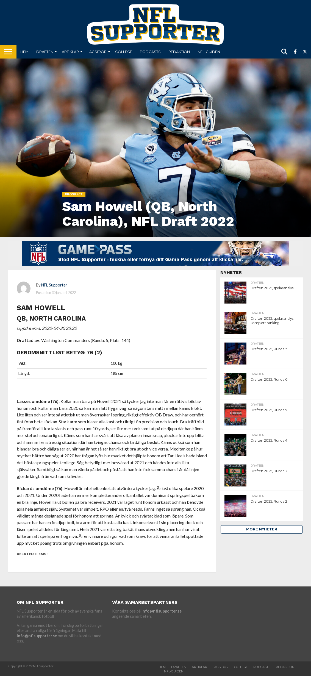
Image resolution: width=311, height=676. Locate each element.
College (123, 51)
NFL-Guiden (209, 51)
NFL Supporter (54, 285)
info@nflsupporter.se (37, 635)
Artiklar (70, 51)
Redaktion (179, 51)
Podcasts (150, 51)
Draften (44, 51)
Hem (24, 51)
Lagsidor (97, 51)
